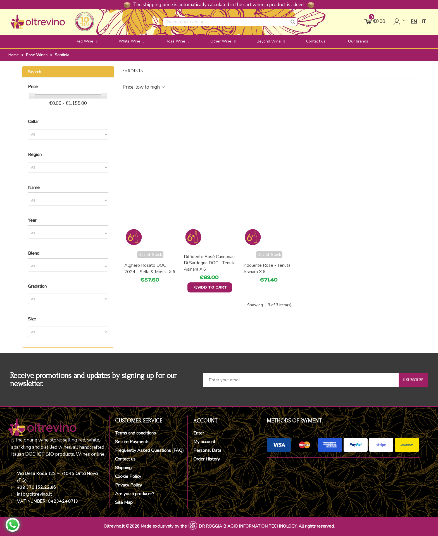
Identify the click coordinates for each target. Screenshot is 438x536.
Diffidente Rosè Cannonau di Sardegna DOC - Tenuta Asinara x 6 (209, 263)
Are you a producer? (134, 494)
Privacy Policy (128, 485)
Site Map (124, 502)
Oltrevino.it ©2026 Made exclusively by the (145, 526)
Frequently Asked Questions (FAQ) (149, 450)
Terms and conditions (135, 433)
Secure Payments (132, 442)
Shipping (123, 468)
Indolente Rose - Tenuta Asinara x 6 (267, 268)
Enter (198, 433)
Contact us (125, 459)
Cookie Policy (128, 476)
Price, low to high (144, 87)
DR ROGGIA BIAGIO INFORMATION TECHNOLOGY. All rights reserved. (267, 526)
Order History (206, 459)
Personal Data (207, 450)
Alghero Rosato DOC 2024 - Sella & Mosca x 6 (149, 268)
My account (204, 442)
